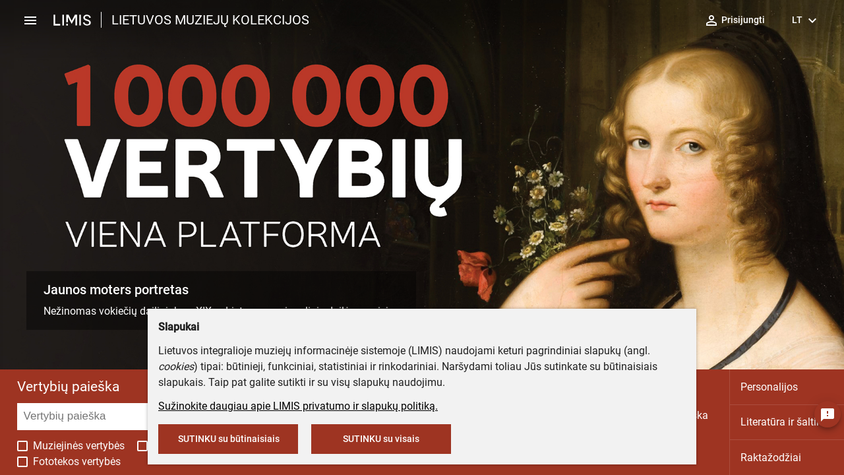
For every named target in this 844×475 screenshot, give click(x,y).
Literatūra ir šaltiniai (786, 422)
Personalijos (769, 387)
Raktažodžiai (770, 457)
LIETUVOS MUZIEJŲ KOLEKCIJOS (210, 20)
